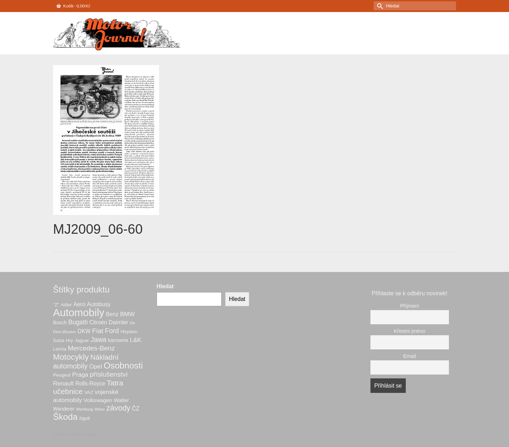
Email (409, 356)
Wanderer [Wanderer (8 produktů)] (64, 409)
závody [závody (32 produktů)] (118, 408)
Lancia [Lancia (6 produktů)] (59, 349)
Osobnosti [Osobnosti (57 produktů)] (123, 365)
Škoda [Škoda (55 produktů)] (65, 417)
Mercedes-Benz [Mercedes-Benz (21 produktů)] (91, 348)
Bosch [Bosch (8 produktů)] (60, 322)
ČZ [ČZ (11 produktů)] (135, 409)
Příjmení (409, 306)
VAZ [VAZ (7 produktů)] (88, 392)
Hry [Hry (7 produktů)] (69, 340)
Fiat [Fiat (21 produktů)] (98, 331)
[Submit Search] (379, 5)
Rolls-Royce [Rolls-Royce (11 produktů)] (90, 384)
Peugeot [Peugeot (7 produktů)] (61, 375)
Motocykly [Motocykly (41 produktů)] (71, 356)
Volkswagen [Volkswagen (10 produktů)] (98, 400)
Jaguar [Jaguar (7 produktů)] (82, 340)
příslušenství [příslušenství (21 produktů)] (109, 374)
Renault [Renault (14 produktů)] (63, 383)
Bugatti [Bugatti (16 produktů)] (78, 322)
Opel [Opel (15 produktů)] (95, 366)
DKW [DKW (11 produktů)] (84, 331)
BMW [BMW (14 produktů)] (127, 314)
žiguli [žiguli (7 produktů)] (84, 418)
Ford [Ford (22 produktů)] (112, 331)
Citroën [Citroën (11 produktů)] (98, 322)
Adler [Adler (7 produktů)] (66, 304)
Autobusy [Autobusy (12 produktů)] (99, 304)
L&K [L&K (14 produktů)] (135, 340)
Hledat (165, 286)
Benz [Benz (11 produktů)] (112, 314)
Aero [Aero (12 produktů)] (79, 304)
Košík (73, 5)
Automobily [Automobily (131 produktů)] (78, 312)
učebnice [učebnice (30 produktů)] (68, 391)
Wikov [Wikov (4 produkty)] (99, 409)
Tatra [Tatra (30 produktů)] (115, 383)
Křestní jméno (409, 331)
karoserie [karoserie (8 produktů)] (118, 340)
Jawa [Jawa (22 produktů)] (98, 339)
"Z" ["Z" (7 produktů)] (56, 304)
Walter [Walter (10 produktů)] (121, 400)
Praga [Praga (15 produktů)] (80, 374)
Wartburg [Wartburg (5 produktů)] (84, 409)
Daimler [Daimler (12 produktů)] (118, 322)
